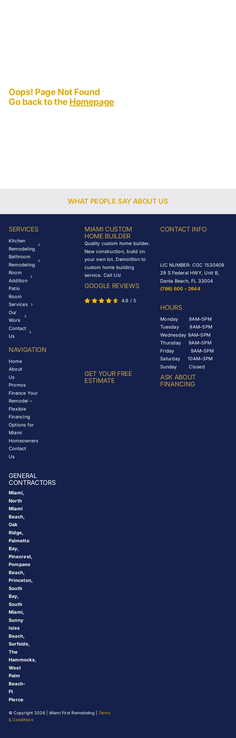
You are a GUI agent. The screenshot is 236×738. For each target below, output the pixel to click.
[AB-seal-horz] (110, 335)
